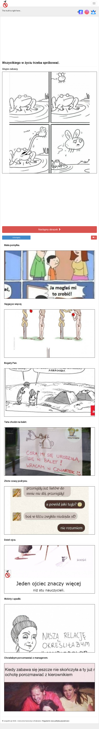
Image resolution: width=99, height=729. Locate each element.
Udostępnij (16, 237)
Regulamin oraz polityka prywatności (55, 721)
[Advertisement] (49, 38)
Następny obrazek (49, 229)
